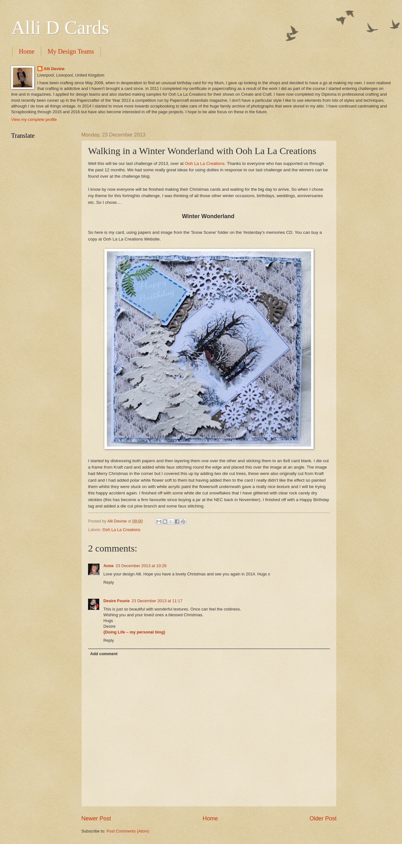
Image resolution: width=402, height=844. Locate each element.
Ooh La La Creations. (205, 163)
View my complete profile (34, 119)
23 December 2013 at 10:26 (141, 565)
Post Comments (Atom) (128, 831)
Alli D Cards (60, 27)
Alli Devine (54, 68)
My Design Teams (71, 51)
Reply (108, 582)
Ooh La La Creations (121, 529)
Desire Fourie (116, 600)
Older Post (323, 818)
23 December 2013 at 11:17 (156, 600)
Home (26, 51)
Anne (108, 565)
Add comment (103, 653)
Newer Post (96, 818)
